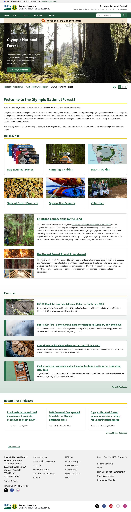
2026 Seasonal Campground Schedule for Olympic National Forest (64, 416)
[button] (114, 87)
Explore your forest (18, 69)
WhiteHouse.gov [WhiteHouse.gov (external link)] (72, 461)
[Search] (124, 15)
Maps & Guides (100, 169)
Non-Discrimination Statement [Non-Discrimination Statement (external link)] (111, 471)
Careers (36, 477)
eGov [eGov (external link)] (99, 467)
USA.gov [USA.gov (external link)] (69, 457)
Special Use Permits (62, 203)
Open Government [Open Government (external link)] (105, 476)
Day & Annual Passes (20, 169)
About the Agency (120, 9)
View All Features (119, 387)
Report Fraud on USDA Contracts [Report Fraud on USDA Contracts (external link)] (112, 457)
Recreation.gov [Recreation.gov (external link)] (40, 457)
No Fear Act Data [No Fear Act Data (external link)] (72, 473)
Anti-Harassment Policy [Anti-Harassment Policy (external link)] (43, 473)
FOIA (67, 477)
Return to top (14, 446)
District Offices (10, 481)
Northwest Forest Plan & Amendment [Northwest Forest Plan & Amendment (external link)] (61, 254)
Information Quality (106, 480)
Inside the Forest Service (101, 9)
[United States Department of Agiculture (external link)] (8, 7)
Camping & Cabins (61, 169)
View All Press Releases (116, 433)
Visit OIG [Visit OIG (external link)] (37, 465)
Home (6, 15)
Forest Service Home (81, 9)
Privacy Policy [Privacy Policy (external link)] (71, 465)
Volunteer (97, 203)
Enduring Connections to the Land (59, 219)
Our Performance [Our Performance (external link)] (41, 469)
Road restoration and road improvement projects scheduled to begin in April (22, 416)
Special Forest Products (22, 203)
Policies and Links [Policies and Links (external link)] (105, 463)
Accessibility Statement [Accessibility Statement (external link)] (44, 461)
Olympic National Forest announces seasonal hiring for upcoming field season (105, 416)
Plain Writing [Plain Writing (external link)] (71, 469)
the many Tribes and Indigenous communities (91, 224)
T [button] (119, 87)
